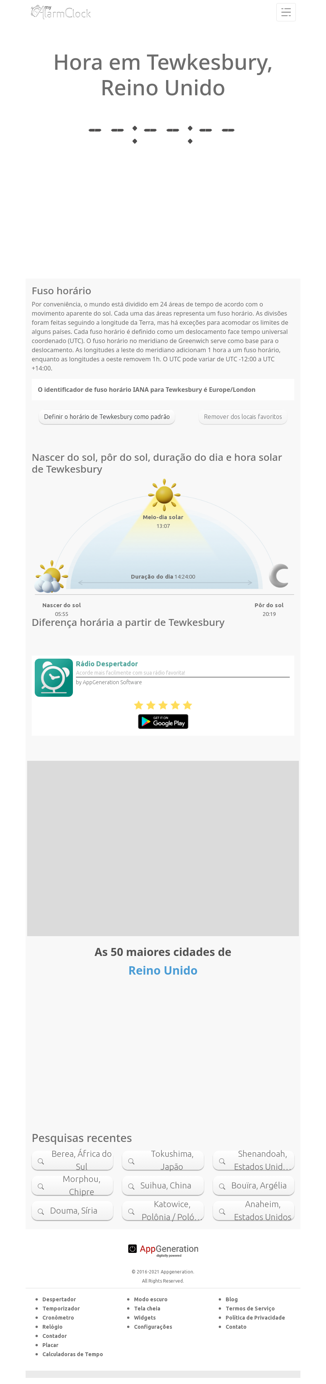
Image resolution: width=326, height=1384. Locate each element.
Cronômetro (58, 1318)
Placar (50, 1345)
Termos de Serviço (250, 1308)
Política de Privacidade (255, 1318)
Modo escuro (151, 1299)
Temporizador (61, 1308)
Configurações (153, 1327)
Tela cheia (147, 1308)
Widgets (145, 1318)
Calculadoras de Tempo (72, 1354)
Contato (236, 1327)
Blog (232, 1299)
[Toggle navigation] (286, 12)
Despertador (59, 1299)
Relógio (52, 1327)
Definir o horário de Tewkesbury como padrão (107, 416)
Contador (54, 1336)
